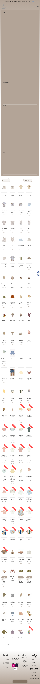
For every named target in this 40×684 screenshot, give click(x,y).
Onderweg (4, 35)
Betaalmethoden (25, 665)
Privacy (24, 666)
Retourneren (24, 659)
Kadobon (4, 150)
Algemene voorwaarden (24, 661)
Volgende (29, 647)
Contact (33, 1)
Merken (4, 152)
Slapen (4, 59)
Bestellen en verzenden (24, 663)
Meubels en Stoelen (6, 82)
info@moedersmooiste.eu (34, 678)
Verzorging (4, 105)
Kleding (4, 12)
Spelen (4, 126)
